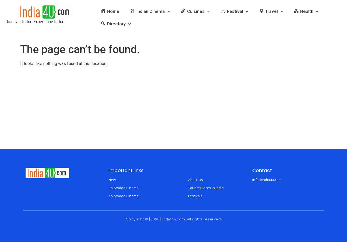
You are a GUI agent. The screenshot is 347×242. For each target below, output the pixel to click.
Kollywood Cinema (123, 195)
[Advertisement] (173, 108)
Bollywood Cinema (123, 187)
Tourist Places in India (206, 187)
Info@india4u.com (267, 179)
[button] (150, 11)
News (113, 179)
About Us (195, 179)
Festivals (195, 195)
